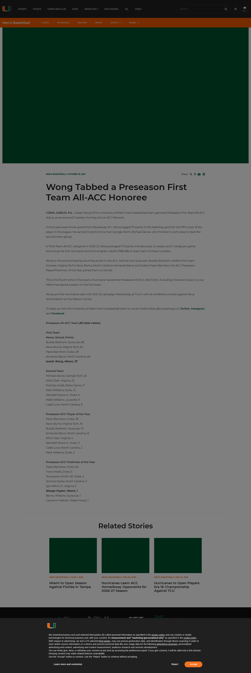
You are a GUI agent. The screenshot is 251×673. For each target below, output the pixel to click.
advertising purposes (167, 644)
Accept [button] (193, 664)
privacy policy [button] (158, 635)
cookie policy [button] (190, 638)
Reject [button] (174, 664)
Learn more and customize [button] (68, 664)
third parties (104, 641)
